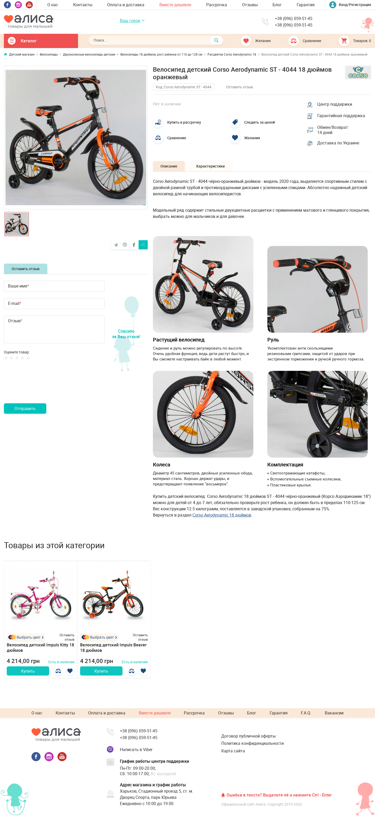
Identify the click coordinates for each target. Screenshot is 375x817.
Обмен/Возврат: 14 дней (333, 130)
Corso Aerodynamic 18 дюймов (221, 515)
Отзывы (250, 5)
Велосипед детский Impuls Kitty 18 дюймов (40, 648)
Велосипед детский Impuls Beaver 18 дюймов (113, 648)
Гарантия (306, 5)
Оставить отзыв (26, 268)
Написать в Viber (136, 749)
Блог (277, 5)
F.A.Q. (306, 713)
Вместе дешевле (175, 5)
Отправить (25, 408)
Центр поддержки (335, 104)
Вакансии (334, 713)
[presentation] (43, 388)
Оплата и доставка (125, 5)
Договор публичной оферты (248, 736)
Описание (169, 166)
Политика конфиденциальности (252, 743)
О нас (52, 5)
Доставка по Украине (338, 143)
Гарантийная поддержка (341, 115)
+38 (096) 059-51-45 (293, 18)
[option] (75, 137)
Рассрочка (216, 5)
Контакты (82, 5)
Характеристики (211, 166)
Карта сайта (233, 751)
